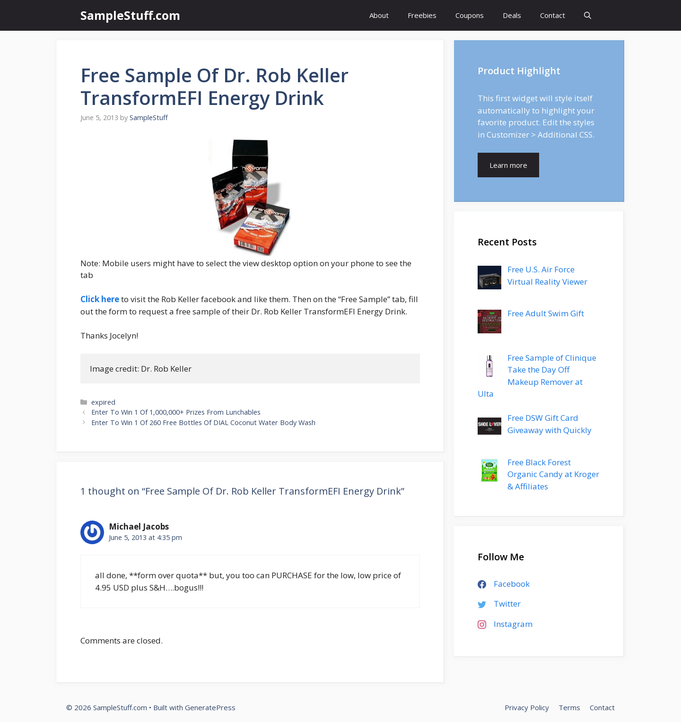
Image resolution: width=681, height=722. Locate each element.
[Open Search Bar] (588, 15)
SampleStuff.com (130, 15)
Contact (552, 15)
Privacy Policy (527, 707)
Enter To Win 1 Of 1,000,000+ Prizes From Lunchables (176, 412)
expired (103, 402)
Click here (99, 299)
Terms (569, 707)
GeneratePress (210, 707)
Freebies (422, 15)
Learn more (508, 165)
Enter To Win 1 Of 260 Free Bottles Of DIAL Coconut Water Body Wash (203, 422)
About (379, 15)
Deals (512, 15)
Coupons (469, 15)
